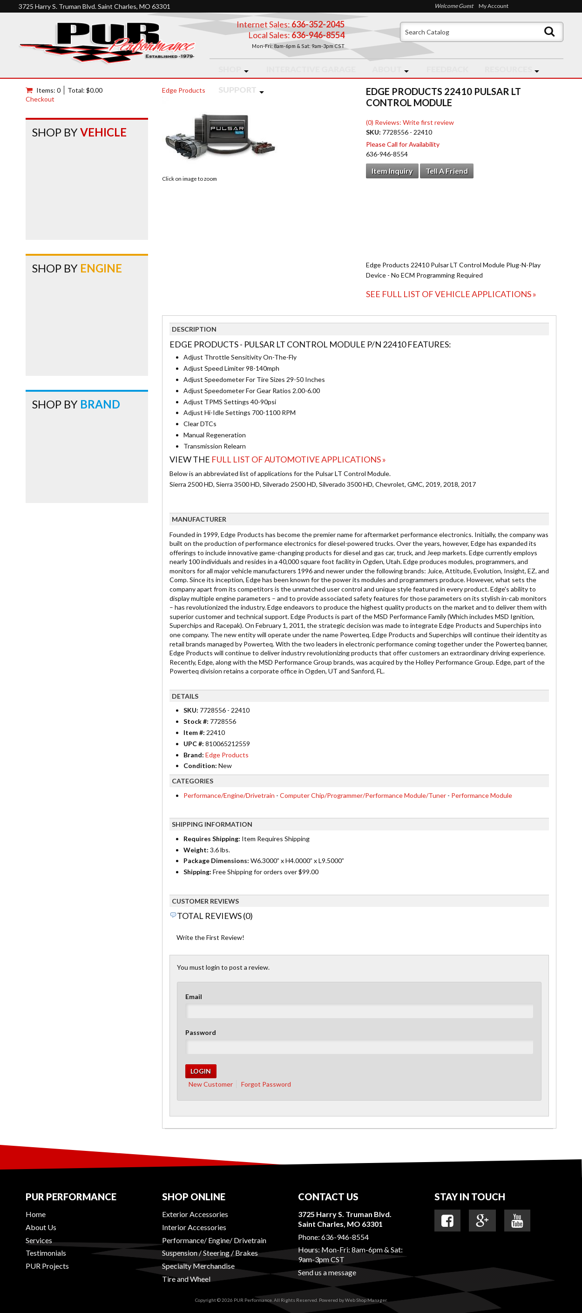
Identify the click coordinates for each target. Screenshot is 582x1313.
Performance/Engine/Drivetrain (229, 795)
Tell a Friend (447, 170)
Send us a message (327, 1272)
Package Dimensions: (216, 860)
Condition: (200, 765)
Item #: (194, 732)
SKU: (374, 132)
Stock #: (196, 721)
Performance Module (481, 795)
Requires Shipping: (211, 839)
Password (200, 1032)
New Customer (211, 1084)
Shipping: (197, 872)
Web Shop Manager (365, 1300)
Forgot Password (266, 1084)
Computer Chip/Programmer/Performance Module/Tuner (363, 795)
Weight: (196, 850)
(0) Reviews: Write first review (410, 122)
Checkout (40, 99)
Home (36, 1214)
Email (193, 996)
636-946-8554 (345, 1236)
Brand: (193, 755)
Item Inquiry (392, 170)
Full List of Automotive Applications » (298, 459)
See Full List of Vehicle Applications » (451, 294)
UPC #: (194, 744)
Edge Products (183, 90)
